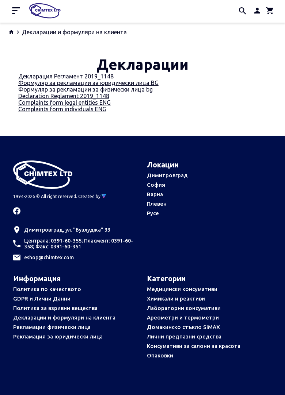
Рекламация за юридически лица (58, 336)
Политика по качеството (47, 289)
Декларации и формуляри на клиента (64, 317)
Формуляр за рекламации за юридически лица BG (88, 83)
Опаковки (160, 355)
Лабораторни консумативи (184, 308)
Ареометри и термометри (183, 317)
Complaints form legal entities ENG (64, 102)
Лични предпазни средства (184, 336)
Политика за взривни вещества (55, 308)
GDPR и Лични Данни (42, 298)
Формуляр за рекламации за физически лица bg (85, 89)
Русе (153, 213)
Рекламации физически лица (52, 327)
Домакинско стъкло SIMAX (183, 327)
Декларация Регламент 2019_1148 (66, 76)
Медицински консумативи (182, 289)
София (156, 185)
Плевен (157, 204)
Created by (92, 196)
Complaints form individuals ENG (62, 109)
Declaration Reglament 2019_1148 (63, 96)
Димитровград (167, 175)
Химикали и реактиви (176, 298)
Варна (155, 194)
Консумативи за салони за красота (193, 346)
